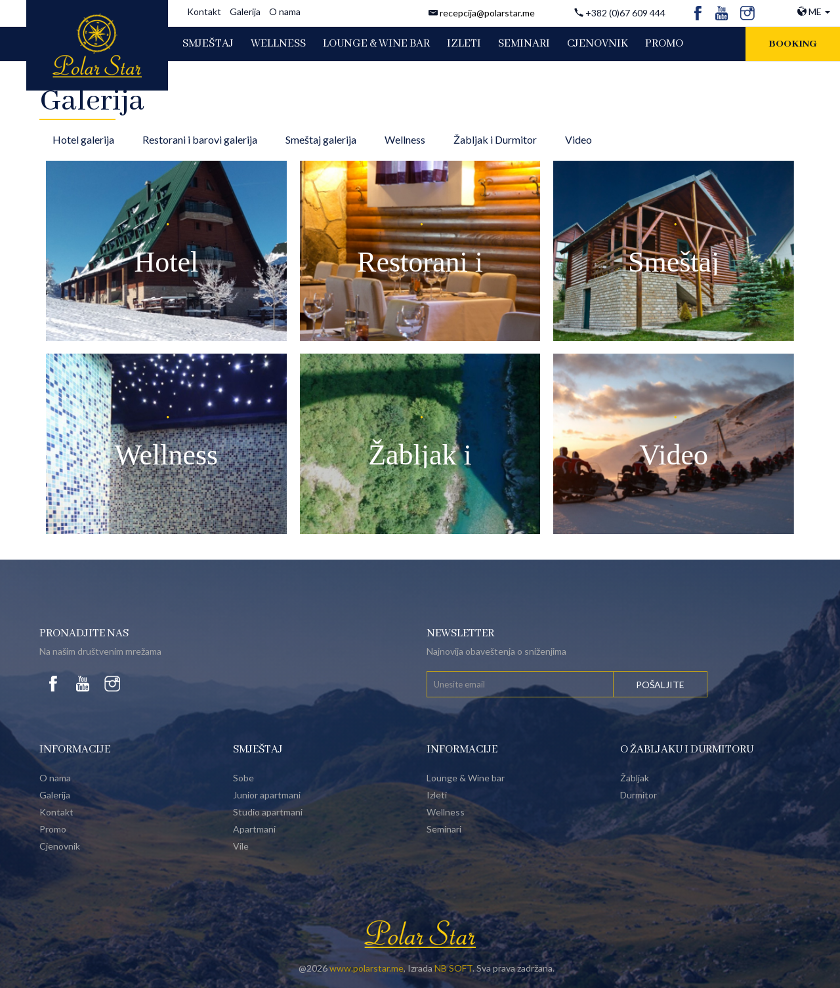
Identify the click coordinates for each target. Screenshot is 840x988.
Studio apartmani (268, 811)
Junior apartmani (267, 794)
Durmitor (638, 794)
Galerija (245, 11)
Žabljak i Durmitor (495, 139)
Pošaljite (660, 684)
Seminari (444, 828)
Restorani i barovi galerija (199, 139)
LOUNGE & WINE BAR (376, 44)
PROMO (664, 44)
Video (578, 139)
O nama (285, 11)
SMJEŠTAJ (208, 44)
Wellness (405, 139)
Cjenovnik (59, 846)
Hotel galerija (83, 139)
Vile (241, 846)
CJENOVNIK (597, 44)
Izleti (437, 794)
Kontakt (204, 11)
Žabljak (634, 777)
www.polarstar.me (366, 968)
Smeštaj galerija (320, 139)
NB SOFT (453, 968)
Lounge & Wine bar (466, 777)
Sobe (243, 777)
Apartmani (254, 828)
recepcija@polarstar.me (487, 12)
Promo (52, 828)
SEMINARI (524, 44)
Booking (792, 44)
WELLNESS (278, 44)
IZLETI (464, 44)
